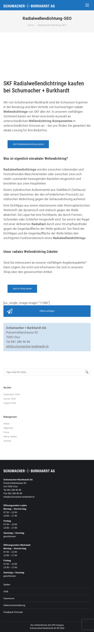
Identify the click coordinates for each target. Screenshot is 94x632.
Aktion (6, 423)
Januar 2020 (9, 398)
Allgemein (8, 428)
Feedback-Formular (13, 612)
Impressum (8, 598)
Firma (6, 432)
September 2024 (11, 394)
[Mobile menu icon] (87, 5)
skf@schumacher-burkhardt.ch (27, 346)
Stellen (6, 584)
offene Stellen (10, 436)
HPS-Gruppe (57, 625)
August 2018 (9, 403)
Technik (7, 441)
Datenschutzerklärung (14, 605)
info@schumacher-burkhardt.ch (19, 497)
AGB (5, 591)
